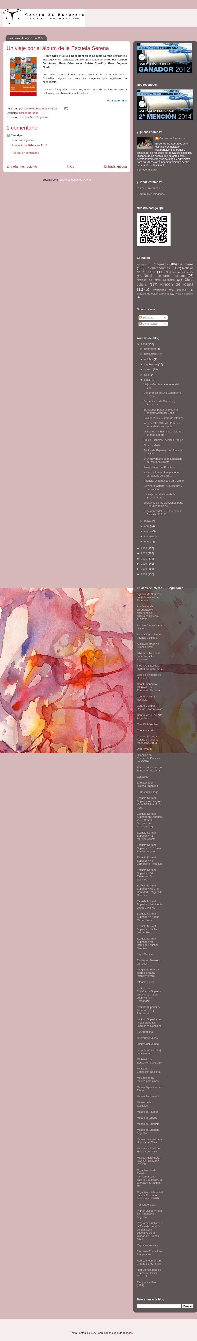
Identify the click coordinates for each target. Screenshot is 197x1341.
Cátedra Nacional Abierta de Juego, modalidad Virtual (147, 739)
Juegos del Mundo (148, 1043)
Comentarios (148, 323)
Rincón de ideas (28, 112)
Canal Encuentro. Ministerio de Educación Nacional (148, 687)
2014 (144, 344)
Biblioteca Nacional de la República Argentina (148, 656)
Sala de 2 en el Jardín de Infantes (163, 418)
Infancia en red (146, 982)
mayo (147, 520)
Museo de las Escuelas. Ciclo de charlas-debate (162, 433)
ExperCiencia (145, 954)
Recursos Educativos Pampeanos (149, 1253)
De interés (186, 264)
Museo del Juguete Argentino (148, 1131)
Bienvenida (142, 265)
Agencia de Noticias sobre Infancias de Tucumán (148, 597)
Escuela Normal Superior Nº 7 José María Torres (148, 916)
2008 (144, 574)
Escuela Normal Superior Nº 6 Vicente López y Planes (149, 904)
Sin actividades (152, 445)
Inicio (70, 166)
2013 (144, 548)
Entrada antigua (115, 166)
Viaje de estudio (185, 293)
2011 (144, 558)
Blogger (127, 1332)
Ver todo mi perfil (147, 169)
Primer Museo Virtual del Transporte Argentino (149, 1214)
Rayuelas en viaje (147, 1245)
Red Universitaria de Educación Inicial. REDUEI (149, 1273)
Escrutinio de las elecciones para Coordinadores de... (162, 504)
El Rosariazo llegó (147, 792)
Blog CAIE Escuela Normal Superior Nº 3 (149, 667)
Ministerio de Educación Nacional (148, 1070)
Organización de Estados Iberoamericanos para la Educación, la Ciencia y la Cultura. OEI (149, 1178)
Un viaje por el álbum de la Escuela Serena (159, 496)
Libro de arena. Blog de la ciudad (149, 1052)
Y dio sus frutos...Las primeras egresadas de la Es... (161, 474)
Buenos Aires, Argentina (34, 117)
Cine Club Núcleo (147, 724)
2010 (144, 563)
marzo (148, 531)
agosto (148, 369)
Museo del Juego (147, 1117)
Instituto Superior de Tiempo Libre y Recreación (149, 1010)
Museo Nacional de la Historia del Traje (150, 1141)
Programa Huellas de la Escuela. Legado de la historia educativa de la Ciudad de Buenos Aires (149, 1231)
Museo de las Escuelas (145, 1104)
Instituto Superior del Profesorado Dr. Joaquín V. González (149, 1022)
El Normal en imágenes (151, 194)
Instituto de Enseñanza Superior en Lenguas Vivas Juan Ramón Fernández (149, 994)
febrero (148, 536)
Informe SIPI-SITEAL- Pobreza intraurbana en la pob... (161, 425)
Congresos (160, 264)
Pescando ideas (146, 1204)
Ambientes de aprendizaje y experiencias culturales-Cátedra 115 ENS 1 (148, 613)
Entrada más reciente (22, 166)
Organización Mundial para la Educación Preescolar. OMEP (150, 1195)
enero (148, 541)
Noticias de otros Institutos (165, 276)
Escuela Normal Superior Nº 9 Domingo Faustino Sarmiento (148, 943)
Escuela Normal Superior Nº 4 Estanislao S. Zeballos (146, 874)
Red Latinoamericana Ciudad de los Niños (149, 1262)
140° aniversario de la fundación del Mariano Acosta (162, 460)
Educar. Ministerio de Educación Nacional (149, 769)
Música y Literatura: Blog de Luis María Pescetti (148, 1161)
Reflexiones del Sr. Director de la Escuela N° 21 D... (162, 513)
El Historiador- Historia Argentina (147, 784)
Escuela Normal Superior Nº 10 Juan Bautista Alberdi (149, 848)
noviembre (150, 353)
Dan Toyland (144, 748)
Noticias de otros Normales (156, 279)
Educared (142, 776)
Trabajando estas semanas (153, 293)
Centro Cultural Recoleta (146, 698)
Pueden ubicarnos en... (150, 188)
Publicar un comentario (25, 152)
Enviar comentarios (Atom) (75, 179)
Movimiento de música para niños (148, 1079)
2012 (144, 553)
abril (147, 526)
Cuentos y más (146, 730)
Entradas (146, 317)
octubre (149, 359)
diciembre (150, 348)
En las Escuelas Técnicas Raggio (163, 439)
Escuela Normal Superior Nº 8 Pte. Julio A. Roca (147, 929)
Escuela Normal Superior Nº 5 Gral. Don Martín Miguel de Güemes (149, 890)
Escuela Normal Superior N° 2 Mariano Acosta (146, 836)
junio (147, 379)
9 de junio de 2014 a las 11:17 (29, 145)
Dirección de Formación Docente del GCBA (148, 758)
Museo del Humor (147, 1111)
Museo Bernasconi (148, 1096)
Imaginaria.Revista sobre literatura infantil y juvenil (148, 972)
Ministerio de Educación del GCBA (149, 1061)
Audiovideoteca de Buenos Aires (148, 645)
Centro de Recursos (172, 138)
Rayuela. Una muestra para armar (163, 480)
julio (147, 374)
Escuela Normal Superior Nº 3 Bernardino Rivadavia (149, 860)
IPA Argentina (145, 1031)
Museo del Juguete (148, 1123)
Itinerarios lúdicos (147, 1038)
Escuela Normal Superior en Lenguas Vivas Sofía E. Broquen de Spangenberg (149, 820)
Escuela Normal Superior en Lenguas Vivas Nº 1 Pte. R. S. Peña (149, 802)
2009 (144, 568)
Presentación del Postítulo (158, 467)
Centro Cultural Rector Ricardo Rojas (149, 707)
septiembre (151, 364)
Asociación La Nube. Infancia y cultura (149, 636)
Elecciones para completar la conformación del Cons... (160, 411)
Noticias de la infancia (180, 272)
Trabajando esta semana (169, 289)
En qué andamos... (159, 268)
